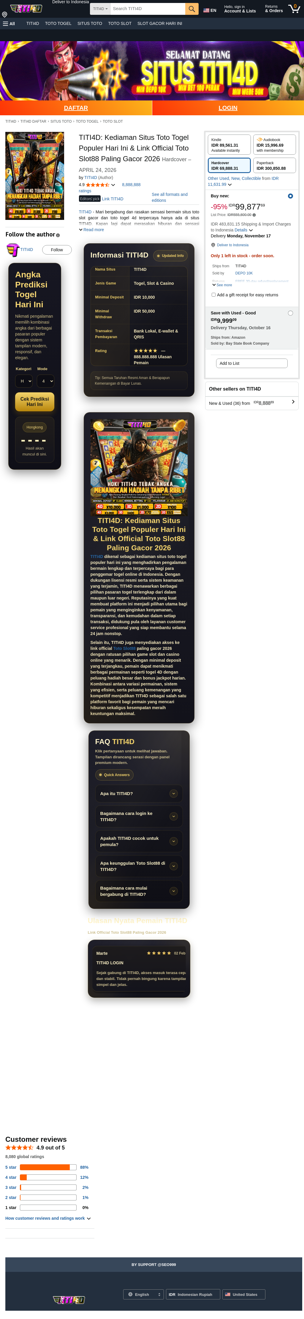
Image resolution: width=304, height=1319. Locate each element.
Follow (57, 249)
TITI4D (32, 23)
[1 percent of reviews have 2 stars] (46, 1197)
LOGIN (228, 108)
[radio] (229, 144)
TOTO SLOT (120, 23)
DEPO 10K (244, 273)
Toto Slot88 (124, 648)
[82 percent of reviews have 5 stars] (46, 1167)
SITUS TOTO (89, 23)
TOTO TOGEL (58, 23)
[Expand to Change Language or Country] (159, 1295)
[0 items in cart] (294, 8)
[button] (70, 2)
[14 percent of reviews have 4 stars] (46, 1177)
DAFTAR (76, 108)
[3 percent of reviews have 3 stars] (46, 1187)
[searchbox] (147, 9)
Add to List (229, 363)
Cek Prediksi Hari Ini (34, 402)
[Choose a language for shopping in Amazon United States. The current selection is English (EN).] (209, 9)
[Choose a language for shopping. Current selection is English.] (139, 1294)
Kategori (23, 369)
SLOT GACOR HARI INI (159, 23)
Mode (42, 369)
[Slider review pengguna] (139, 968)
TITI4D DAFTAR (33, 121)
